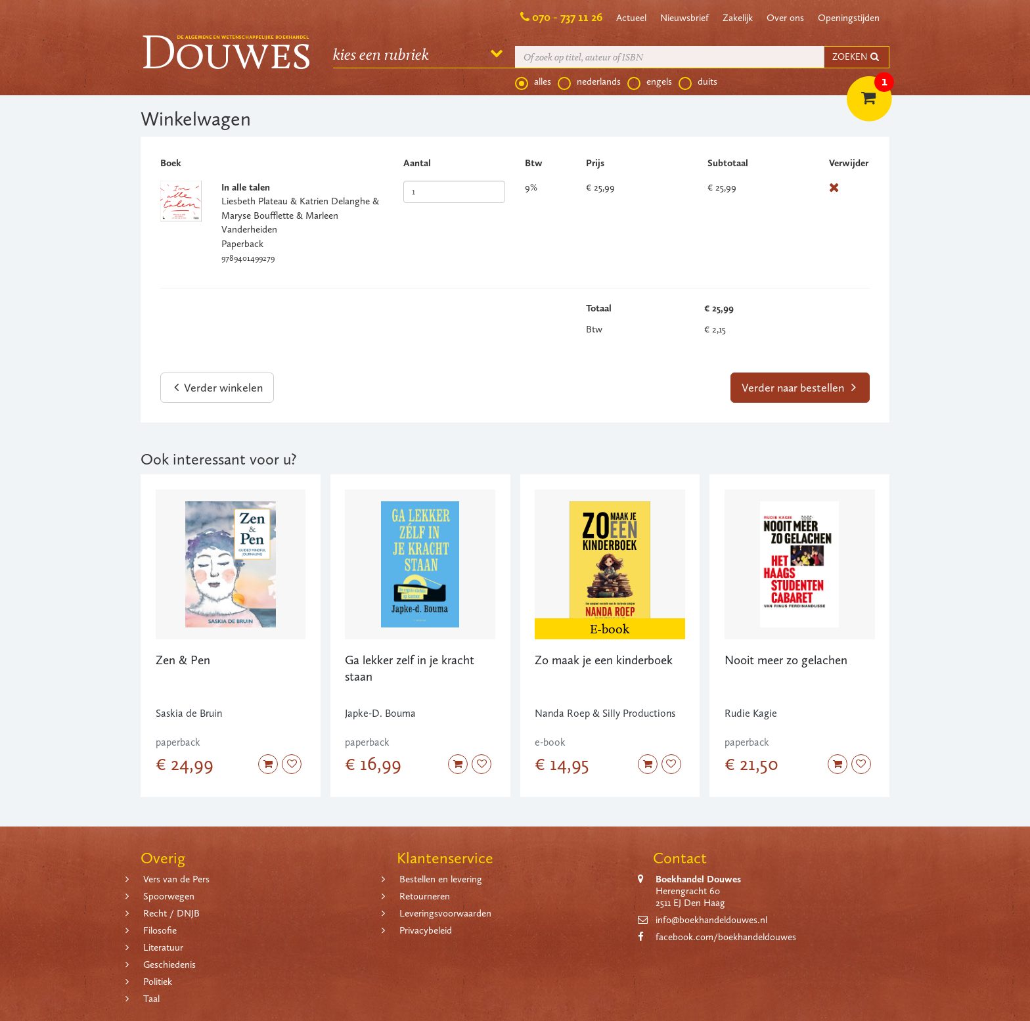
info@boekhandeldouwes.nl (711, 920)
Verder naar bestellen (799, 387)
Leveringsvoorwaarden (445, 913)
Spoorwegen (168, 896)
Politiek (157, 981)
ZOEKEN (856, 56)
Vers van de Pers (176, 879)
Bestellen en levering (440, 879)
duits (698, 82)
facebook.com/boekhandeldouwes (726, 937)
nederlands (589, 82)
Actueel (631, 18)
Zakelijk (738, 18)
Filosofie (160, 930)
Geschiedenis (169, 964)
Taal (151, 999)
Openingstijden (849, 18)
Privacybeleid (425, 930)
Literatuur (163, 947)
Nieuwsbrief (684, 18)
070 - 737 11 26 (567, 17)
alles (533, 82)
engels (649, 82)
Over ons (785, 18)
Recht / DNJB (171, 913)
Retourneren (424, 896)
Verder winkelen (218, 387)
